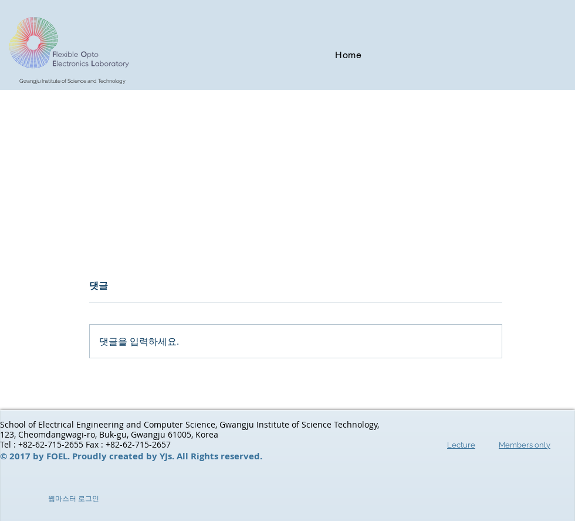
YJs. (168, 456)
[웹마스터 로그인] (73, 499)
